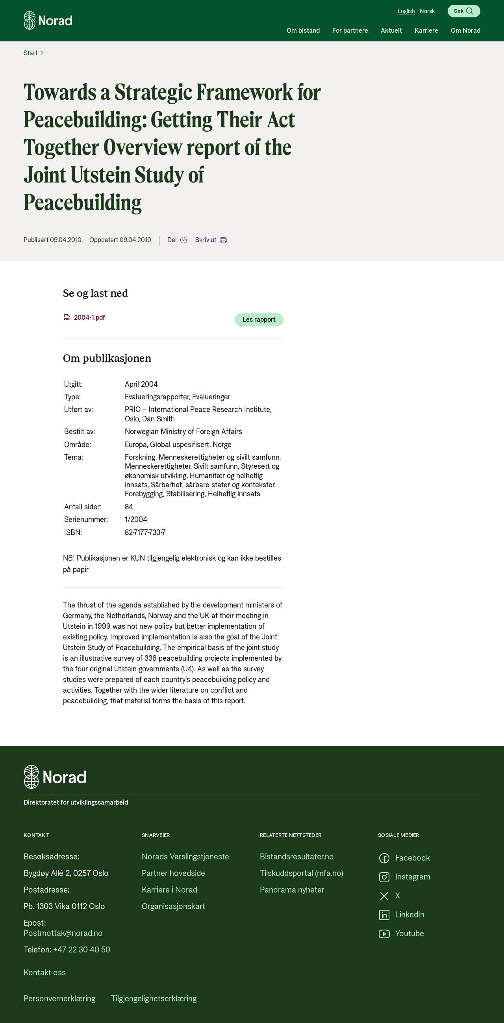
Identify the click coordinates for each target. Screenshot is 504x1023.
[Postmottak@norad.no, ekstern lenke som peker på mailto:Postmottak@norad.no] (63, 933)
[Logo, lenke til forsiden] (48, 20)
